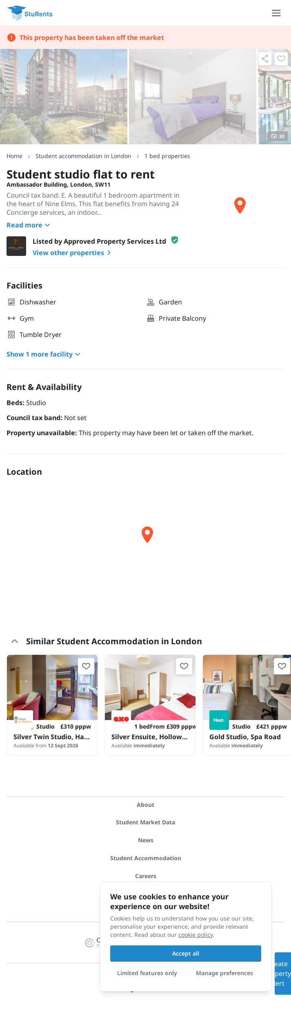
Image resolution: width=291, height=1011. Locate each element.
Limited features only (147, 973)
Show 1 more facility (44, 354)
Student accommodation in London (83, 156)
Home (14, 156)
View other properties (73, 253)
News (145, 840)
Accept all (185, 953)
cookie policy (195, 934)
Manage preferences (224, 973)
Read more (29, 225)
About (145, 804)
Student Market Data (145, 822)
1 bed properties (167, 156)
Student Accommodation (145, 858)
